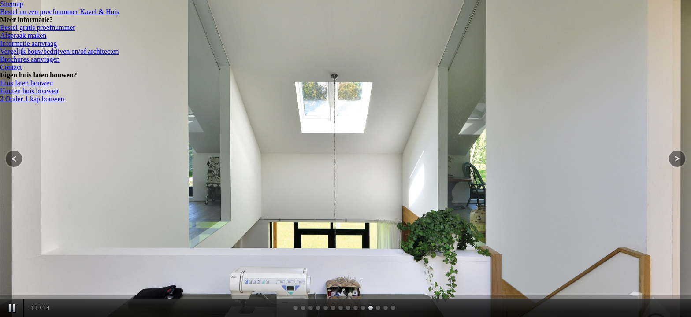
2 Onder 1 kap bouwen (32, 99)
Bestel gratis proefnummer (37, 27)
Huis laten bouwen (26, 83)
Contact (11, 67)
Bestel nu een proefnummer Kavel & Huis (59, 11)
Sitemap (11, 3)
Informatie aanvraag (28, 43)
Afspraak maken (23, 35)
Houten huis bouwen (29, 91)
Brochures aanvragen (30, 59)
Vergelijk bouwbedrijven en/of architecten (59, 51)
